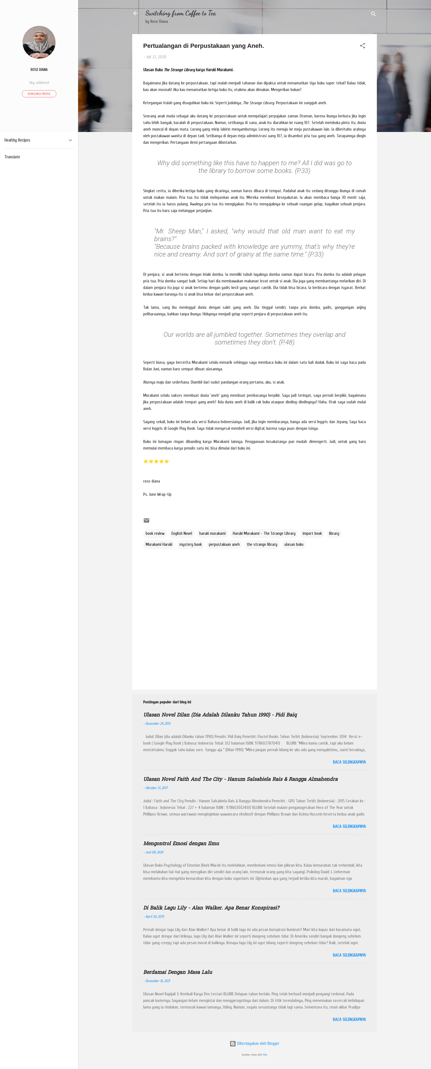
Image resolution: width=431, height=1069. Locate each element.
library (334, 533)
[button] (362, 46)
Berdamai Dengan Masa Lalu (177, 972)
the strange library (262, 544)
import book (312, 533)
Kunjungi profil (39, 94)
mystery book (190, 544)
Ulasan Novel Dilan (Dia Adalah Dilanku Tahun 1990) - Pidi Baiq (220, 715)
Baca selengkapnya (349, 762)
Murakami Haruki (159, 544)
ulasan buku (293, 544)
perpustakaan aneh (224, 544)
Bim (265, 1054)
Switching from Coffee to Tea (180, 13)
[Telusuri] (373, 15)
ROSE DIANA (39, 70)
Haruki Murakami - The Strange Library (264, 533)
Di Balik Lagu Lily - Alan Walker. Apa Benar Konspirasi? (211, 908)
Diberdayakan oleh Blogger (255, 1043)
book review (155, 533)
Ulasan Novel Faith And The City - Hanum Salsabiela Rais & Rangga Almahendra (240, 779)
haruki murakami (212, 533)
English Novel (182, 533)
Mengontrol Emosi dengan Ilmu (181, 844)
